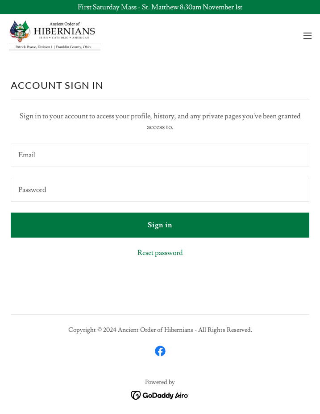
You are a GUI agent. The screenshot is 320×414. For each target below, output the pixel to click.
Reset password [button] (160, 252)
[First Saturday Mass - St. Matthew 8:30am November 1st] (160, 7)
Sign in (160, 225)
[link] (54, 36)
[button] (307, 36)
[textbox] (160, 155)
